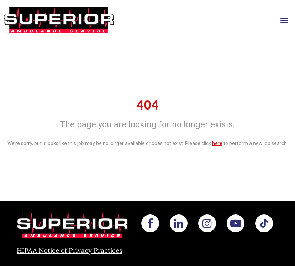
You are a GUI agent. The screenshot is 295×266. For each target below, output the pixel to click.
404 (147, 105)
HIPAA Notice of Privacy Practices (69, 250)
